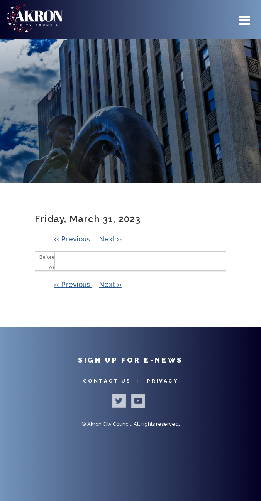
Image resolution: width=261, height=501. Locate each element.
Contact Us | (112, 381)
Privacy (162, 381)
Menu (244, 20)
